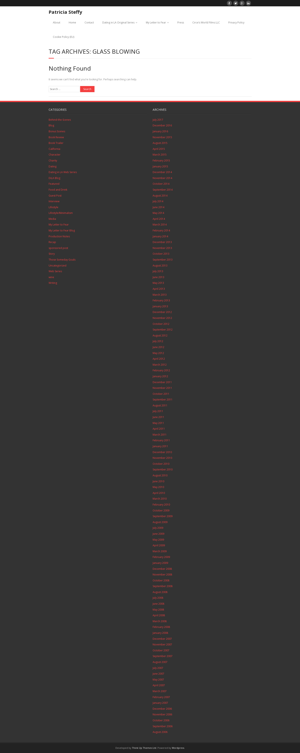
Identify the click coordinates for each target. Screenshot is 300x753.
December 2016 (162, 125)
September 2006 (163, 726)
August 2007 (160, 662)
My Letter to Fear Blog (62, 230)
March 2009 (160, 551)
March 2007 (160, 691)
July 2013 (158, 271)
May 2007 (158, 679)
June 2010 (158, 481)
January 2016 (160, 131)
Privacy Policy (236, 22)
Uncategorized (57, 265)
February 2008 (161, 627)
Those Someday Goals (62, 259)
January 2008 (160, 633)
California (54, 149)
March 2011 (160, 434)
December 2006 (162, 709)
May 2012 (158, 353)
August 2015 (160, 143)
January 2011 (160, 446)
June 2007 (158, 673)
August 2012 (160, 335)
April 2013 (159, 289)
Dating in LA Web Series (63, 172)
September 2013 (163, 259)
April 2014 (159, 219)
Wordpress (178, 747)
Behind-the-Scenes (60, 120)
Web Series (55, 271)
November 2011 (162, 388)
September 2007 (163, 656)
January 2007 (160, 703)
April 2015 (159, 149)
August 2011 (160, 405)
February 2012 (161, 370)
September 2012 (163, 329)
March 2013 (160, 295)
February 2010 (161, 504)
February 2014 (161, 230)
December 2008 (162, 569)
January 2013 (160, 306)
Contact (89, 22)
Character (54, 154)
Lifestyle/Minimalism (61, 213)
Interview (54, 201)
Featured (54, 184)
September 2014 (163, 189)
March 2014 (160, 224)
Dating (52, 166)
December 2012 (162, 312)
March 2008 (160, 621)
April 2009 (159, 545)
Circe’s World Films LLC (206, 22)
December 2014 (162, 172)
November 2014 (162, 178)
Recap (52, 242)
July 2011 (158, 411)
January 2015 (160, 166)
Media (52, 219)
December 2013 (162, 242)
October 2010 (161, 464)
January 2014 (160, 236)
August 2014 (160, 195)
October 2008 (161, 580)
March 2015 (160, 154)
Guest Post (55, 195)
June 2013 (158, 277)
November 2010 (162, 458)
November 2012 (162, 318)
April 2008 (159, 615)
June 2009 (158, 534)
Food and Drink (58, 189)
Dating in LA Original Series (118, 22)
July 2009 (158, 528)
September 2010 (163, 469)
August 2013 (160, 265)
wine (51, 277)
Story (52, 254)
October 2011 (161, 394)
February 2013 (161, 300)
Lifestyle (53, 207)
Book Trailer (56, 143)
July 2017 (158, 120)
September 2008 (163, 586)
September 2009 (163, 516)
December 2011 (162, 382)
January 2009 (160, 563)
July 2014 (158, 201)
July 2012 (158, 341)
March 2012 (160, 364)
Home (72, 22)
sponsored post (58, 248)
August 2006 (160, 732)
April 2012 (159, 359)
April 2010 (159, 493)
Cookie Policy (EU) (63, 37)
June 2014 (158, 207)
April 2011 (159, 428)
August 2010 (160, 475)
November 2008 (162, 574)
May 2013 (158, 283)
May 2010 (158, 487)
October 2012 (161, 324)
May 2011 (158, 423)
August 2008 (160, 592)
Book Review (56, 137)
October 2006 (161, 720)
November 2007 (162, 644)
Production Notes (59, 236)
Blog (51, 125)
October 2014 (161, 184)
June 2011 (158, 417)
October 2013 (161, 254)
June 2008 (158, 603)
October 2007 (161, 650)
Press (180, 22)
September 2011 (163, 399)
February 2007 (161, 697)
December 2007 (162, 639)
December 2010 (162, 452)
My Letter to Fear (156, 22)
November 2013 (162, 248)
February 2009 (161, 557)
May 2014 (158, 213)
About (56, 22)
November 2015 (162, 137)
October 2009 (161, 510)
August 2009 (160, 522)
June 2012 (158, 347)
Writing (53, 283)
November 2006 (162, 714)
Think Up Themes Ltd (144, 747)
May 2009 (158, 539)
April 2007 (159, 685)
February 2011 (161, 440)
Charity (53, 160)
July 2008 (158, 598)
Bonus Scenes (57, 131)
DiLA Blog (54, 178)
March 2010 (160, 498)
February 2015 (161, 160)
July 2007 (158, 668)
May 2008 (158, 609)
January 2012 (160, 376)
